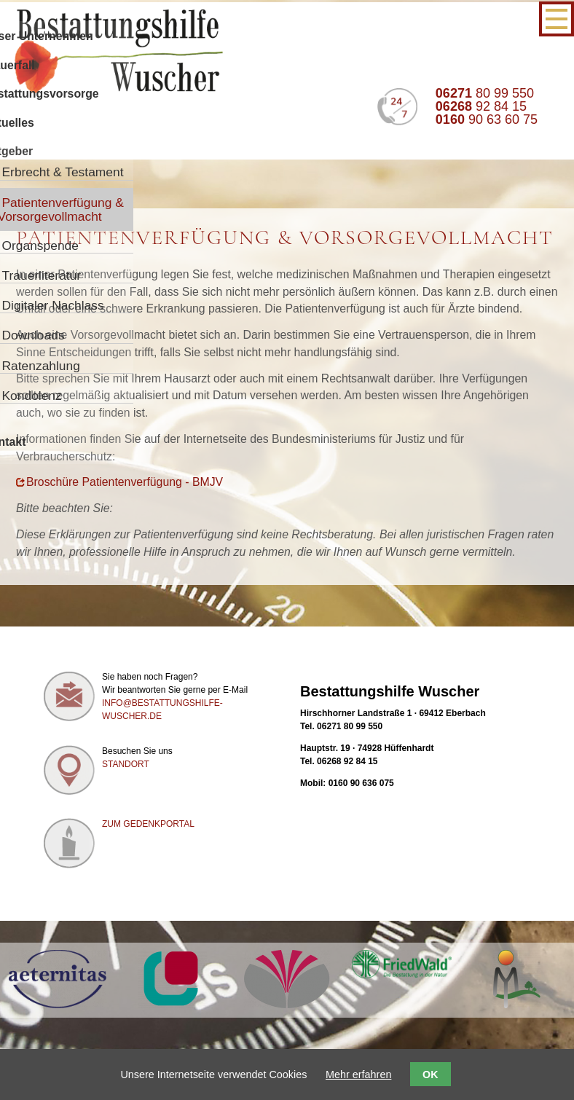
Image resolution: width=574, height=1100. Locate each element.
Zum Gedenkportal (148, 824)
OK (430, 1074)
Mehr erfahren (358, 1074)
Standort (125, 764)
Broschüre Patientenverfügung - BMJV (124, 482)
